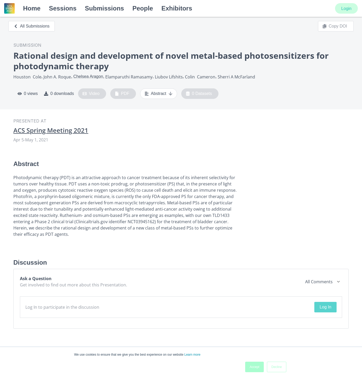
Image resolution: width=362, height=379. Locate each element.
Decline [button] (276, 367)
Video (91, 94)
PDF (122, 94)
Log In (325, 307)
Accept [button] (254, 367)
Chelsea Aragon (88, 76)
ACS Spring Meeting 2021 (50, 130)
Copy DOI (334, 26)
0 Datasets (199, 94)
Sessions (62, 8)
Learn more (192, 354)
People (142, 8)
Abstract (159, 94)
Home (32, 8)
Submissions (104, 8)
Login (346, 8)
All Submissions (32, 26)
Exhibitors (176, 8)
